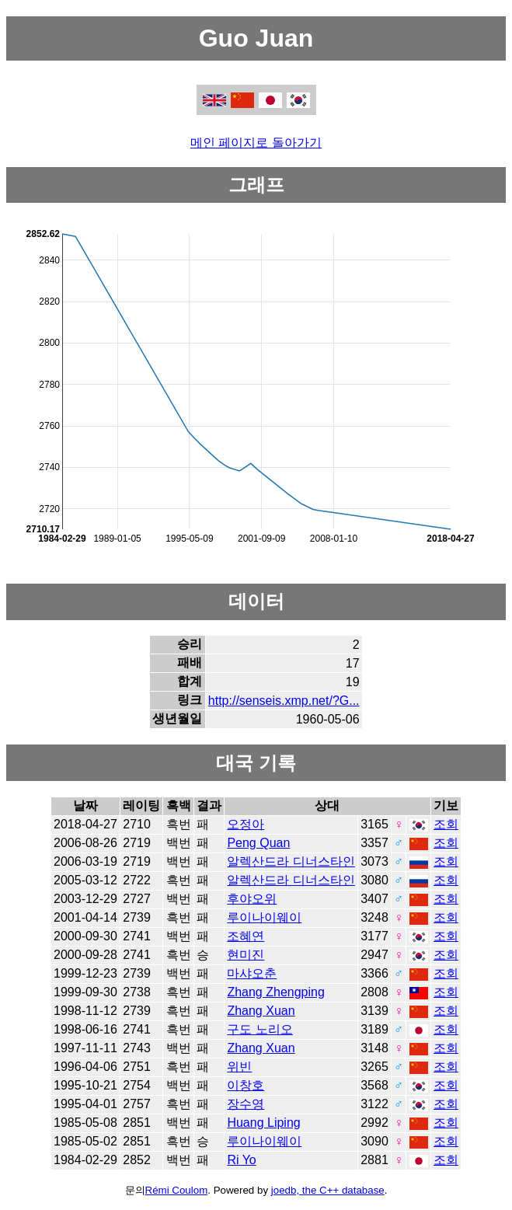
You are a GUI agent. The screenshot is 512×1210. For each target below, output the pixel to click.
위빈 (239, 1066)
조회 (446, 824)
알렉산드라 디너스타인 (290, 861)
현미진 (245, 954)
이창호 (245, 1085)
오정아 (245, 824)
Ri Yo (241, 1159)
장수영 (245, 1104)
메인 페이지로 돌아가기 (256, 142)
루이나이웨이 (264, 917)
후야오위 (252, 898)
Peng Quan (258, 842)
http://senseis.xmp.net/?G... (284, 700)
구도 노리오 (259, 1029)
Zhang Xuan (260, 1010)
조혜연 (245, 936)
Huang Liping (263, 1122)
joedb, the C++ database (328, 1190)
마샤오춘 (252, 973)
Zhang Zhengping (275, 992)
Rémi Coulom (176, 1190)
